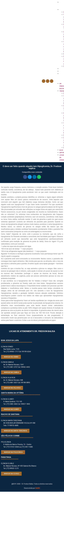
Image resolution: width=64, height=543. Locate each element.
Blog (61, 69)
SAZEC (37, 488)
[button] (59, 81)
